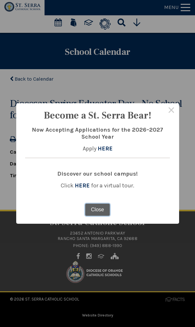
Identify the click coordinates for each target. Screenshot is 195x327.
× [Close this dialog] (171, 111)
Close (97, 209)
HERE (105, 148)
